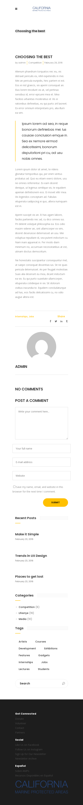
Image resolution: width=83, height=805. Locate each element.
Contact (19, 728)
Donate (19, 718)
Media (22, 619)
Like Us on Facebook (27, 744)
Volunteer (20, 723)
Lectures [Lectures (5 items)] (24, 669)
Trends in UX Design (31, 555)
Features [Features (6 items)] (24, 655)
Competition (35, 62)
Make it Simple (27, 534)
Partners (20, 732)
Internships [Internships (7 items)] (26, 662)
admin (22, 62)
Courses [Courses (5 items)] (40, 641)
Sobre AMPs (22, 771)
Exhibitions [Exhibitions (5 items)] (50, 648)
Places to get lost (29, 576)
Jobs (31, 316)
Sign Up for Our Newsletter (30, 754)
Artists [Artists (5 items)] (23, 641)
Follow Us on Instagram (28, 749)
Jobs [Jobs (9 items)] (44, 662)
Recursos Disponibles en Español (34, 775)
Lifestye (23, 613)
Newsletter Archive (26, 758)
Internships (21, 316)
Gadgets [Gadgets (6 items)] (44, 655)
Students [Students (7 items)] (43, 669)
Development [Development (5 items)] (27, 648)
